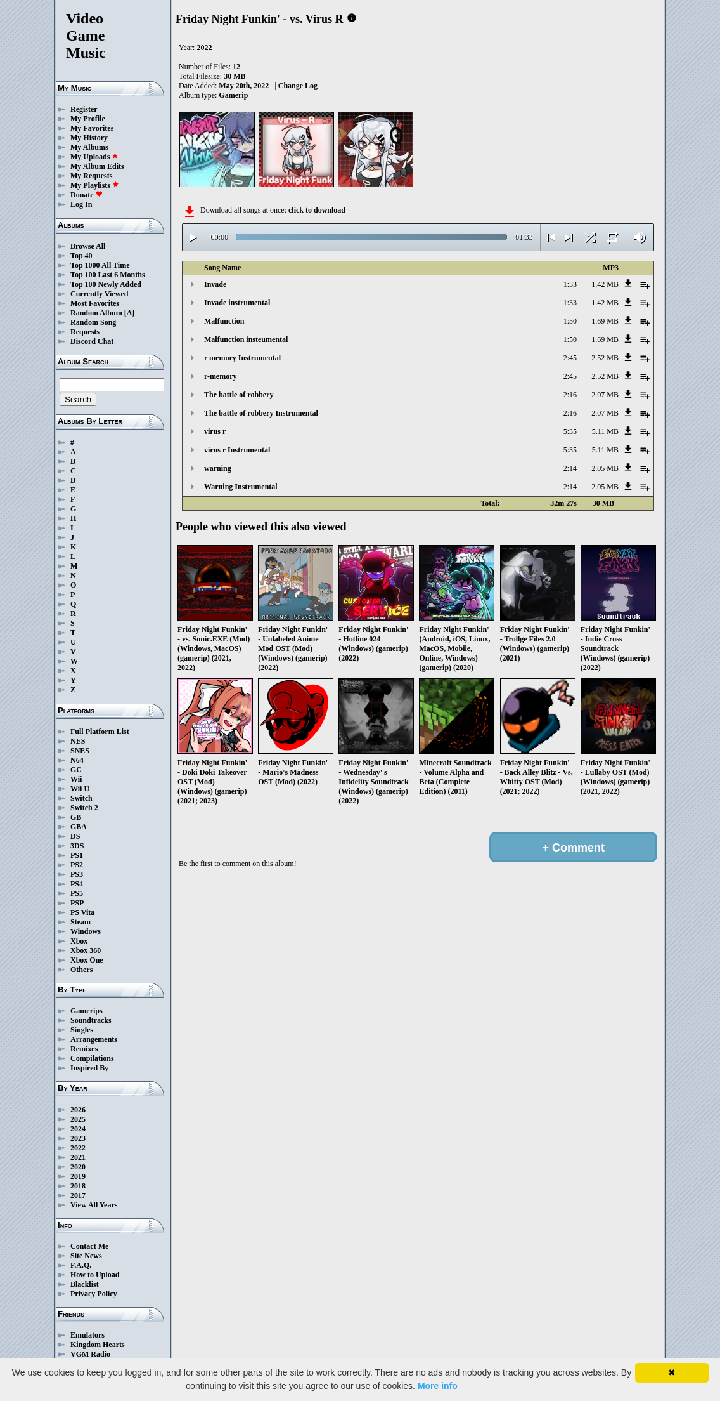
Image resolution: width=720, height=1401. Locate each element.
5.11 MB (605, 431)
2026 (78, 1109)
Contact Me (89, 1246)
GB (75, 817)
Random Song (93, 322)
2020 (78, 1166)
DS (75, 836)
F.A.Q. (80, 1265)
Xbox (78, 941)
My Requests (91, 175)
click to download (316, 210)
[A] (129, 312)
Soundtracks (91, 1020)
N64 (77, 760)
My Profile (87, 118)
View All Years (93, 1204)
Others (81, 969)
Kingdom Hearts (97, 1344)
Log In (81, 204)
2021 (78, 1157)
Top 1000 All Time (99, 265)
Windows (85, 931)
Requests (85, 331)
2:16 (570, 394)
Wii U (79, 788)
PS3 (76, 874)
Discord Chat (91, 341)
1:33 (570, 284)
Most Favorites (94, 303)
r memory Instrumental (242, 357)
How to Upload (94, 1274)
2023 (78, 1138)
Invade (215, 284)
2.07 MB (605, 394)
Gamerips (86, 1010)
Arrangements (93, 1039)
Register (84, 109)
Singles (81, 1029)
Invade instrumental (237, 302)
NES (77, 741)
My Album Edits (97, 166)
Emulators (87, 1335)
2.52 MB (605, 357)
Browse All (87, 246)
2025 (78, 1119)
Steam (80, 922)
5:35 (570, 431)
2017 (78, 1195)
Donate (86, 194)
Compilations (92, 1058)
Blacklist (84, 1284)
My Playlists (94, 185)
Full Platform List (99, 731)
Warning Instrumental (241, 486)
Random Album (96, 312)
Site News (86, 1255)
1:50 (570, 321)
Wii (76, 779)
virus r (215, 431)
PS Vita (82, 912)
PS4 (76, 883)
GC (76, 769)
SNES (79, 750)
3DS (77, 845)
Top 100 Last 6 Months (107, 274)
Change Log (298, 85)
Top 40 (81, 255)
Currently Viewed (99, 293)
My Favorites (91, 128)
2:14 (570, 468)
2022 (78, 1147)
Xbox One (86, 960)
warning (217, 468)
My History (89, 137)
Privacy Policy (93, 1293)
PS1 (76, 855)
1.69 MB (605, 321)
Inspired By (89, 1067)
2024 (78, 1128)
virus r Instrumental (237, 449)
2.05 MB (605, 468)
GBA (78, 826)
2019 (78, 1176)
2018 (78, 1185)
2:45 (570, 357)
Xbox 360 (85, 950)
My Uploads (94, 156)
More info (438, 1386)
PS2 (76, 864)
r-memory (220, 376)
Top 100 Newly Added (105, 284)
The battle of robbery (238, 394)
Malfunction (224, 321)
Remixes (84, 1048)
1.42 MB (605, 284)
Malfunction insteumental (246, 339)
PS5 (76, 893)
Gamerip (233, 95)
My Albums (89, 147)
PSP (77, 902)
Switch (81, 798)
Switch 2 (84, 807)
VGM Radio (90, 1354)
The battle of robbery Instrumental (261, 413)
